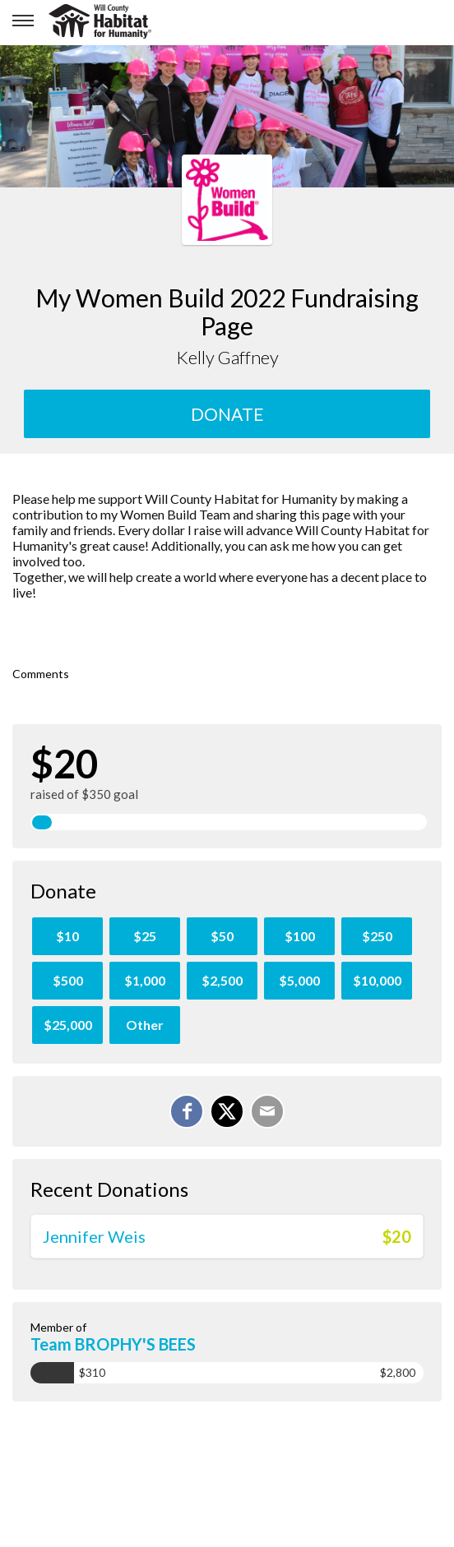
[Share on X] (227, 1111)
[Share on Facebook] (186, 1111)
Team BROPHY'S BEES (113, 1344)
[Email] (267, 1111)
